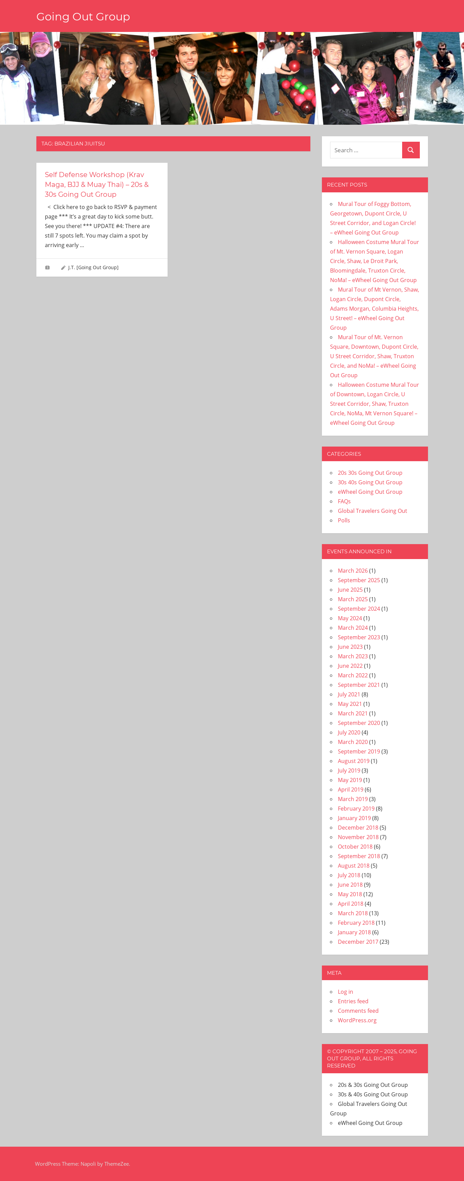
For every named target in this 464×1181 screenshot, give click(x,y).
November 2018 (358, 837)
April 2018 (350, 903)
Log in (345, 991)
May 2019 (350, 780)
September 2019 (359, 751)
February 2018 (356, 922)
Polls (344, 520)
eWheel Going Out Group (370, 492)
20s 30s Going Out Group (370, 472)
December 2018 (358, 827)
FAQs (344, 501)
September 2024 (359, 608)
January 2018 (354, 932)
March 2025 (353, 599)
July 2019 (349, 770)
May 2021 (350, 704)
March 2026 (353, 570)
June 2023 (350, 646)
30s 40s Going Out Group (370, 482)
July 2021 (349, 694)
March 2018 (353, 913)
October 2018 (355, 846)
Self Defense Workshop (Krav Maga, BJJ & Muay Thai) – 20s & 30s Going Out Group (97, 184)
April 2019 (350, 789)
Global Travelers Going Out (372, 511)
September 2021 (359, 685)
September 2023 (359, 637)
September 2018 (359, 856)
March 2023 (353, 656)
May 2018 (350, 894)
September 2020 (359, 723)
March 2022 (353, 675)
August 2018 (354, 865)
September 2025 (359, 580)
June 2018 (350, 884)
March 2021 (353, 713)
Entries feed (353, 1001)
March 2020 (353, 742)
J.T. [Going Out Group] (93, 266)
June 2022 (350, 666)
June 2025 (350, 589)
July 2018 (349, 875)
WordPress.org (357, 1020)
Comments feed (358, 1010)
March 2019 (353, 799)
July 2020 (349, 732)
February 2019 (356, 808)
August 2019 (354, 761)
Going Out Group (83, 16)
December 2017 (358, 941)
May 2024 (350, 618)
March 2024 (353, 627)
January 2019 (354, 818)
